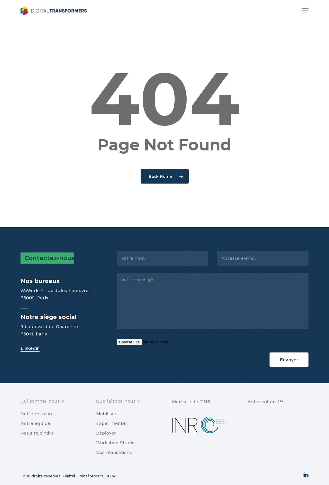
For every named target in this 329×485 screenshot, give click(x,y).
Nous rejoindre (37, 433)
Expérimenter (111, 423)
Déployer (106, 433)
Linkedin (30, 348)
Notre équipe (35, 423)
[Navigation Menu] (305, 11)
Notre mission (36, 413)
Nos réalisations (114, 452)
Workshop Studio (115, 442)
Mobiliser (106, 413)
